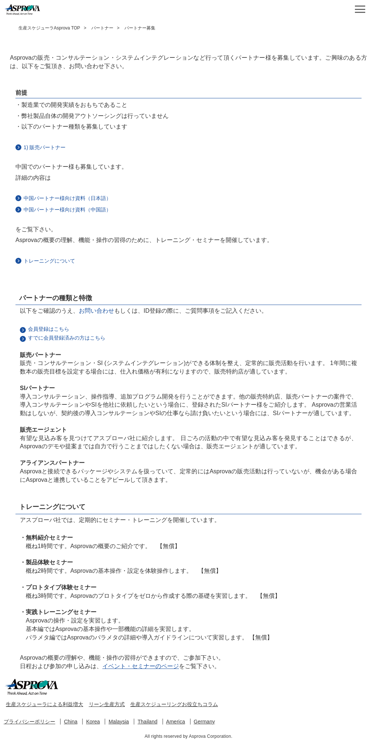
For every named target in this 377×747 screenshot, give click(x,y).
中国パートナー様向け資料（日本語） (67, 198)
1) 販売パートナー (45, 147)
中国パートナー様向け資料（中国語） (67, 210)
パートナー (102, 28)
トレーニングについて (49, 261)
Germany (204, 722)
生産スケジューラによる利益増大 (44, 704)
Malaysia (119, 722)
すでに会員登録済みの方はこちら (66, 338)
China (71, 722)
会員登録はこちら (48, 329)
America (175, 722)
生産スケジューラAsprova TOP (49, 28)
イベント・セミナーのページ (140, 666)
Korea (93, 722)
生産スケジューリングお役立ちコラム (174, 704)
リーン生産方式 (107, 704)
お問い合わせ (96, 311)
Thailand (148, 722)
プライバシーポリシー (29, 722)
